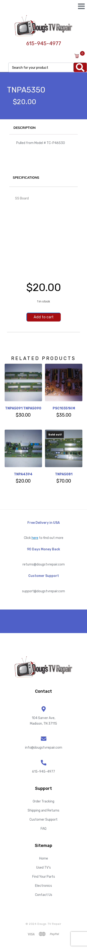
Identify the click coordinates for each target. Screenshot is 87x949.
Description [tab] (24, 128)
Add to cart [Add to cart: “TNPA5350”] (44, 317)
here (35, 538)
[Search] (80, 67)
